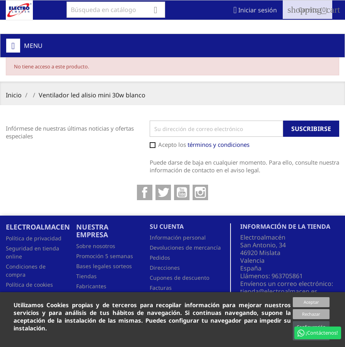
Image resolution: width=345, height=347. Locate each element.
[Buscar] (116, 10)
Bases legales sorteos (104, 266)
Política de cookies (29, 284)
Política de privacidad (33, 238)
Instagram (200, 192)
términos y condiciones (218, 144)
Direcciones (165, 267)
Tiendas (86, 276)
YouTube (182, 192)
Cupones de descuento (179, 277)
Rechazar (311, 314)
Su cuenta (167, 226)
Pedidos (160, 257)
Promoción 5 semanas (104, 256)
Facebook (144, 192)
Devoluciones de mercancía (185, 247)
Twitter (163, 192)
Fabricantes (91, 286)
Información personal (178, 237)
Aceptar (311, 302)
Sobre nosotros (95, 246)
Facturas (161, 287)
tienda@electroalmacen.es (279, 291)
